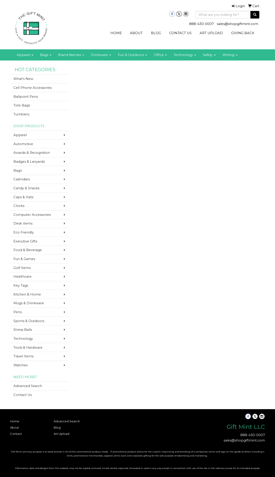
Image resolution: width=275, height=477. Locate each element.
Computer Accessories (32, 215)
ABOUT (136, 33)
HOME (116, 33)
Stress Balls (22, 330)
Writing (229, 55)
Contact (16, 433)
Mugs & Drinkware (28, 303)
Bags (45, 55)
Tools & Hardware (27, 348)
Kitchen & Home (27, 294)
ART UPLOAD (211, 33)
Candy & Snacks (26, 188)
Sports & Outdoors (28, 321)
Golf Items (22, 268)
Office (160, 55)
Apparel (25, 55)
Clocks (18, 206)
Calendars (21, 179)
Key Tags (20, 285)
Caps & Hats (23, 197)
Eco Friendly (23, 232)
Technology (184, 55)
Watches (20, 365)
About (14, 427)
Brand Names (71, 55)
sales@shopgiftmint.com (237, 24)
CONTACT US (180, 33)
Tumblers (21, 114)
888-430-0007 (201, 24)
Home (14, 421)
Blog (57, 427)
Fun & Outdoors (132, 55)
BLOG (156, 33)
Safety (209, 55)
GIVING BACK (242, 33)
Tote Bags (21, 105)
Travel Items (23, 356)
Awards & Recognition (31, 153)
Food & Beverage (27, 250)
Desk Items (22, 223)
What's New (23, 79)
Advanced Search (27, 386)
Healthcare (22, 277)
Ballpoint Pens (25, 97)
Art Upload (61, 433)
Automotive (23, 144)
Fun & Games (24, 259)
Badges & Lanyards (29, 162)
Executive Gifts (25, 241)
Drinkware (101, 55)
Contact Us (22, 395)
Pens (17, 312)
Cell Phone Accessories (32, 88)
